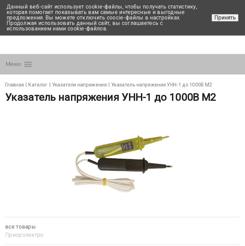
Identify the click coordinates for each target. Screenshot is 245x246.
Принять (225, 17)
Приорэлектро (24, 235)
